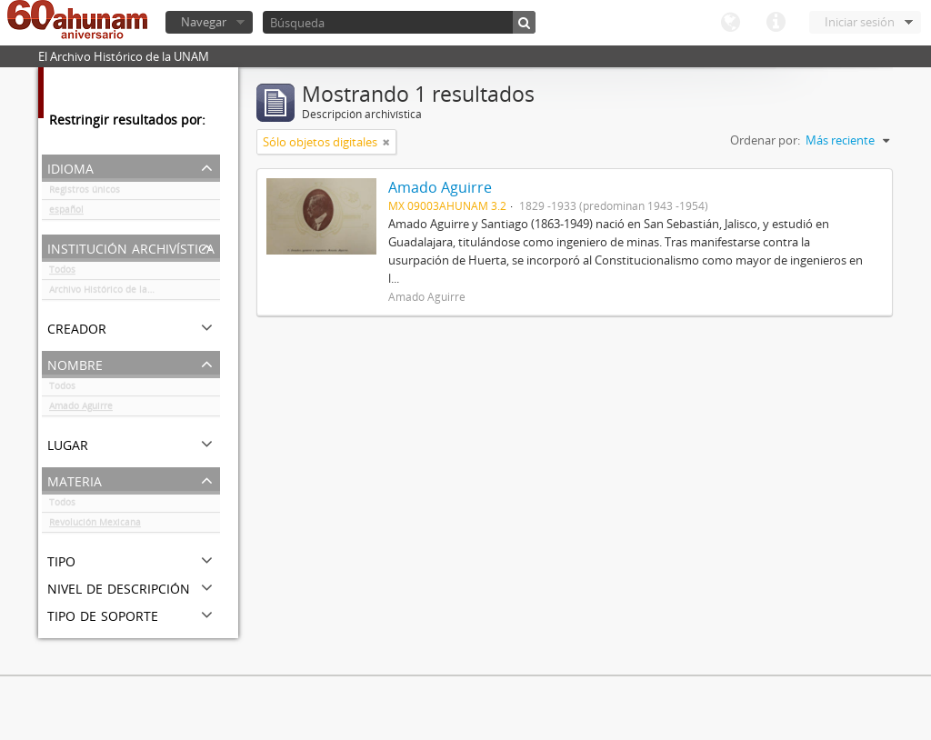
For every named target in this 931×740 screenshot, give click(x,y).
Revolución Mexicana (95, 525)
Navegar (203, 22)
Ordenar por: (765, 140)
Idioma (730, 22)
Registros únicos (84, 192)
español (66, 212)
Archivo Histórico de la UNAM (113, 292)
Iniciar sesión (860, 22)
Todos (62, 272)
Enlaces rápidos (775, 22)
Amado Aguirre (81, 409)
